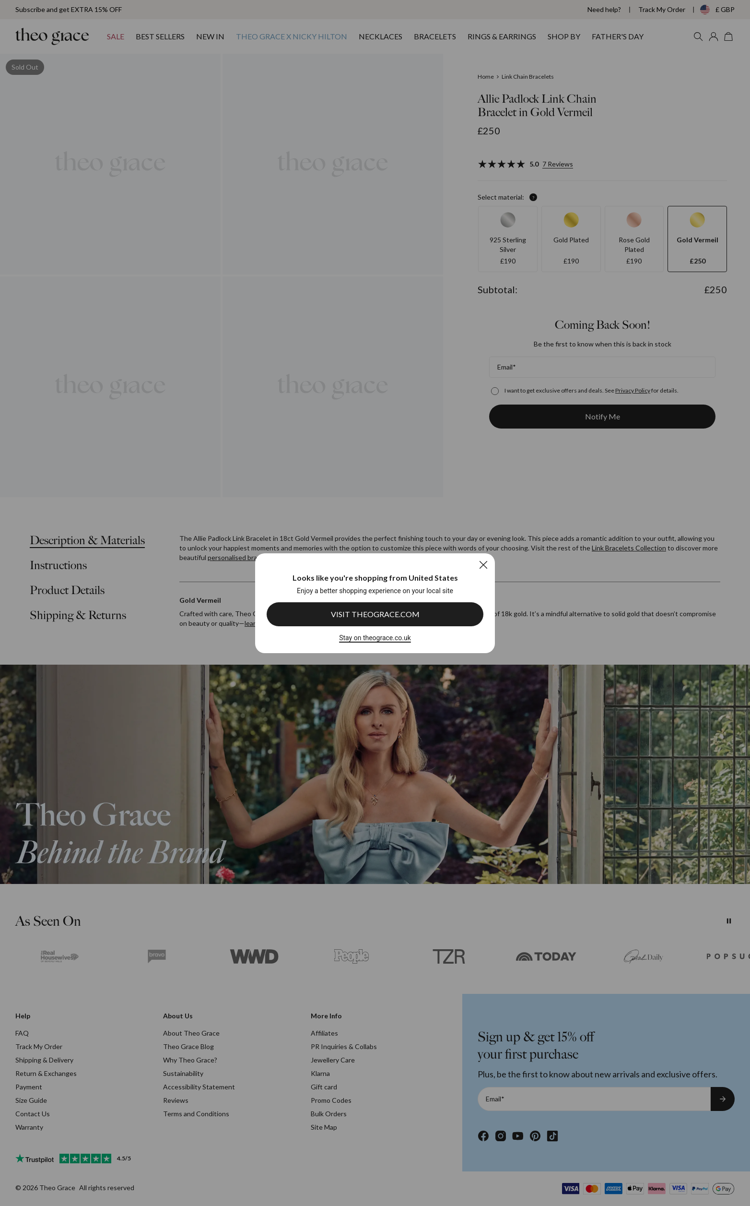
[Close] (483, 565)
